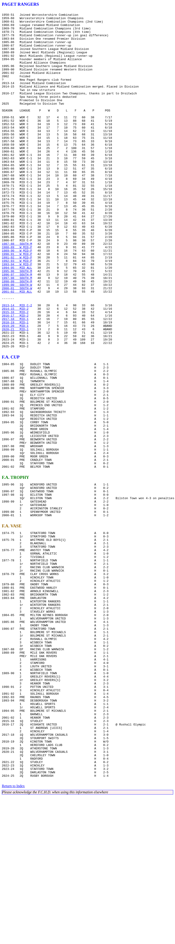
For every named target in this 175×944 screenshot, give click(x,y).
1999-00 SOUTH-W (17, 340)
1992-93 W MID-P (17, 311)
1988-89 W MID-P (17, 295)
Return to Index (13, 934)
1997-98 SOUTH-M (17, 332)
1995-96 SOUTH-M (17, 324)
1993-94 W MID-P (17, 315)
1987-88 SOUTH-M (17, 291)
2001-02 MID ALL (17, 348)
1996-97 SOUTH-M (17, 328)
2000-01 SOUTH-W (17, 344)
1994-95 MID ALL (17, 319)
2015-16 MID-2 (15, 373)
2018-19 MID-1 (15, 385)
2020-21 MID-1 (15, 393)
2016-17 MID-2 (15, 377)
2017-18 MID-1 (15, 381)
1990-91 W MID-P (17, 303)
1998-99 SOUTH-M (17, 336)
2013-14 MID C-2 (17, 365)
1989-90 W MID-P (17, 299)
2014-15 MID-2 (15, 369)
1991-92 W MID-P (17, 307)
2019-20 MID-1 (15, 389)
